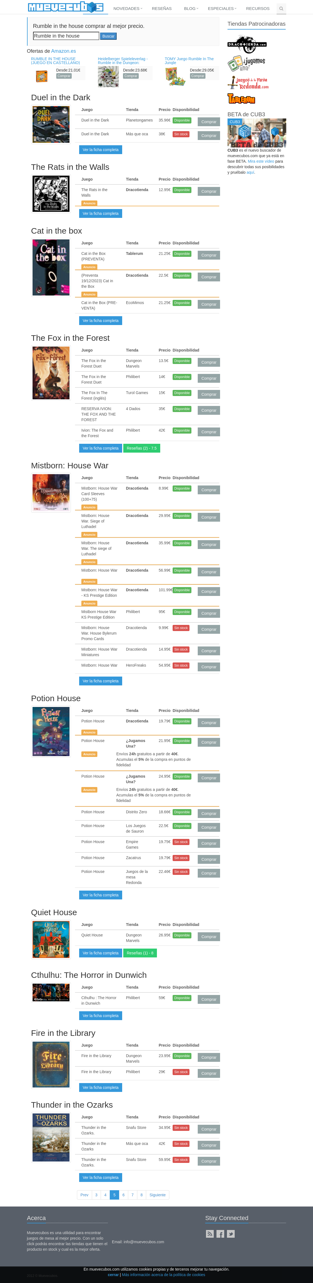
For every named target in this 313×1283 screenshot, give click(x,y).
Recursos (257, 8)
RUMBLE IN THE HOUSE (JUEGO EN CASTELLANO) (55, 61)
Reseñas (162, 8)
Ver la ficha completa (101, 149)
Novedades (127, 8)
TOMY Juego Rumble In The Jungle (189, 61)
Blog (190, 8)
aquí (250, 172)
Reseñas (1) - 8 (140, 953)
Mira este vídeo (261, 161)
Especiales (221, 8)
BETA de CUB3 (246, 114)
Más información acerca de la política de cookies (163, 1275)
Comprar (64, 76)
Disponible (182, 120)
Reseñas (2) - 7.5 (142, 448)
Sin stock (181, 134)
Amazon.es (63, 51)
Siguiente (157, 1195)
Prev (85, 1195)
